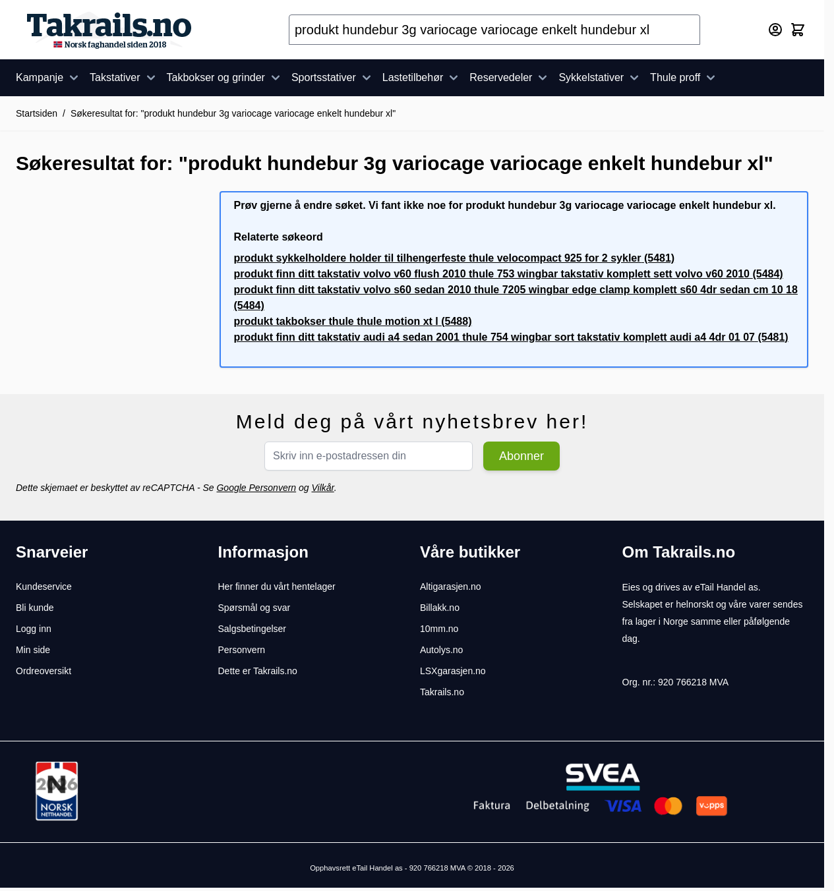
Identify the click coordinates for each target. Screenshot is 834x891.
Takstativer (124, 78)
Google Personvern (256, 487)
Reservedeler (510, 78)
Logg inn (33, 628)
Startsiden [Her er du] (36, 113)
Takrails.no (442, 692)
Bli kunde (35, 607)
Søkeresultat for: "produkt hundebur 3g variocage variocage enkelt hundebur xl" (233, 113)
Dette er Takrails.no (257, 671)
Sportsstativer (332, 78)
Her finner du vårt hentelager (277, 586)
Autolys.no (441, 650)
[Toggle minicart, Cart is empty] (797, 29)
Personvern (242, 650)
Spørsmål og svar (254, 607)
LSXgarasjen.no (453, 671)
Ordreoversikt (43, 671)
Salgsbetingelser (252, 628)
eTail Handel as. (728, 587)
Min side (33, 650)
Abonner (521, 456)
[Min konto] (775, 29)
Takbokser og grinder (225, 78)
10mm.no (439, 628)
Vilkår (322, 487)
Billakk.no (440, 607)
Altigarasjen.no (450, 586)
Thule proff (684, 78)
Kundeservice (44, 586)
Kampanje (49, 78)
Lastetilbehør (422, 78)
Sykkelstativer (600, 78)
